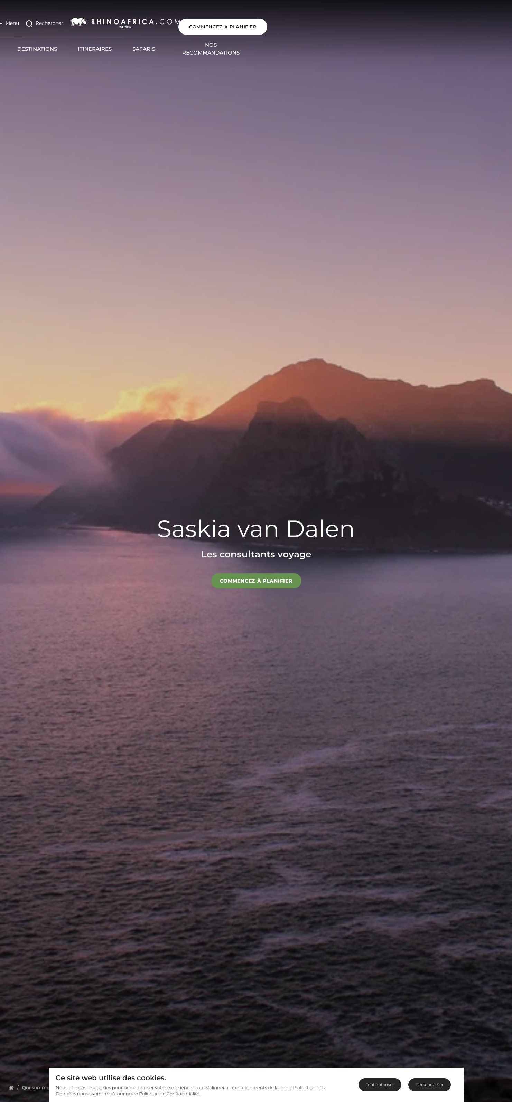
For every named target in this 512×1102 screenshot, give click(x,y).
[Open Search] (55, 20)
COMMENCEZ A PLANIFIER (460, 20)
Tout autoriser (380, 1084)
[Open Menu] (18, 20)
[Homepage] (11, 1087)
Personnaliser (430, 1084)
